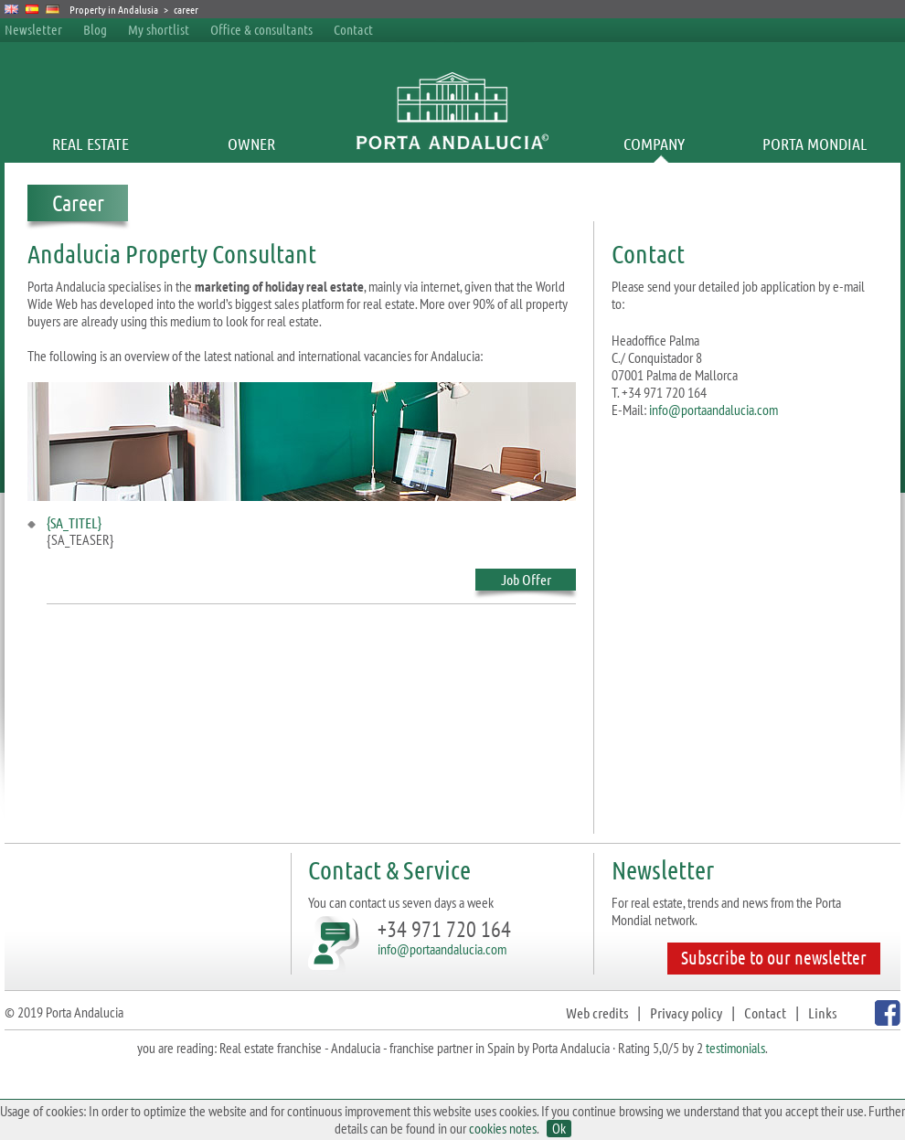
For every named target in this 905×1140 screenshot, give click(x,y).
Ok (559, 1128)
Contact (353, 29)
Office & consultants (262, 29)
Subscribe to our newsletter (774, 957)
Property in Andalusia (113, 9)
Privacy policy (686, 1012)
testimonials (735, 1048)
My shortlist (158, 29)
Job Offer (525, 580)
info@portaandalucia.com (713, 409)
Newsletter (33, 29)
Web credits (597, 1012)
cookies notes (503, 1128)
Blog (95, 29)
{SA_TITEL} (74, 522)
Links (822, 1012)
